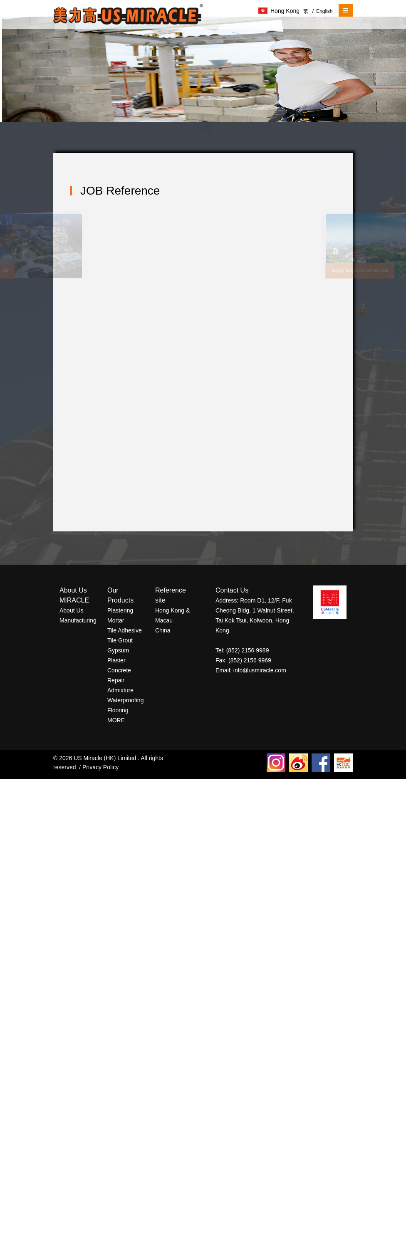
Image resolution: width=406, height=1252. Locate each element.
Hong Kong (279, 10)
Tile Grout (120, 640)
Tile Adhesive (124, 630)
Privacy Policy (100, 767)
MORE (116, 720)
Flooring (118, 710)
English (322, 11)
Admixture (120, 690)
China (163, 630)
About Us (71, 610)
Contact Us (231, 590)
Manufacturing (78, 620)
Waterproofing (125, 700)
